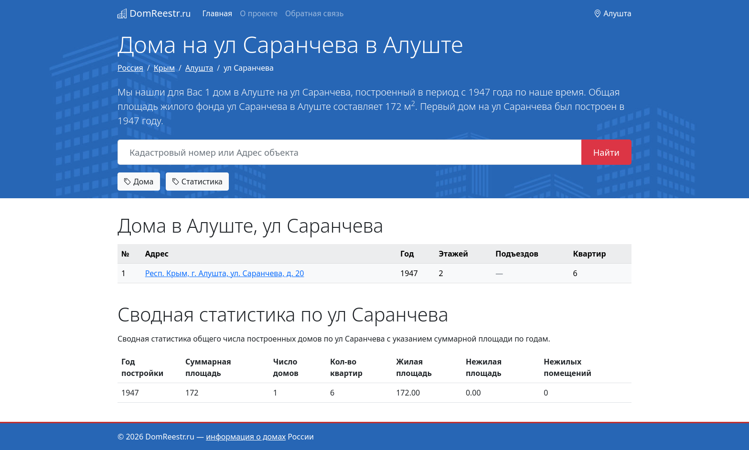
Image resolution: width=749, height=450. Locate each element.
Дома (139, 181)
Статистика (197, 181)
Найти (606, 152)
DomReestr (154, 13)
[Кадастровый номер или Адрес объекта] (350, 152)
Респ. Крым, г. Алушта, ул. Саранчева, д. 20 (224, 273)
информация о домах (246, 436)
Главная (217, 13)
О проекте (259, 13)
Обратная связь (314, 13)
